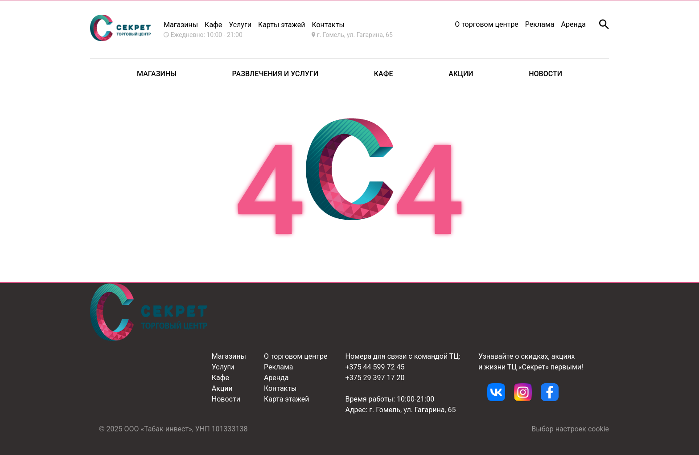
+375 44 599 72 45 (375, 367)
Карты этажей (281, 24)
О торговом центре (486, 24)
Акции (460, 74)
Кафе (213, 24)
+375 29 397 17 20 (375, 377)
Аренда (573, 24)
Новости (545, 74)
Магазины (181, 24)
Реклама (540, 24)
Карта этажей (286, 399)
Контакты (280, 388)
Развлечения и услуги (275, 74)
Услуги (240, 24)
